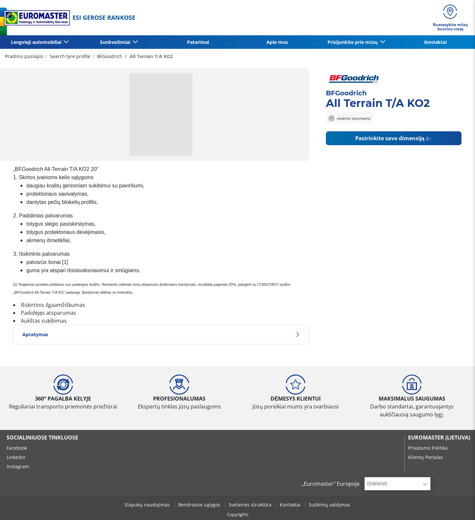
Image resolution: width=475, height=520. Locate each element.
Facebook (17, 448)
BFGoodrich (109, 56)
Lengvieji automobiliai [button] (37, 42)
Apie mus (277, 42)
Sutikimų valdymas (329, 505)
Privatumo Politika (428, 448)
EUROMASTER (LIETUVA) (439, 437)
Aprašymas (161, 334)
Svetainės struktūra (251, 505)
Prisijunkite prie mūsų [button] (353, 42)
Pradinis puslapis (24, 56)
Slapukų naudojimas (148, 505)
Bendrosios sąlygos (200, 505)
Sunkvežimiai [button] (116, 42)
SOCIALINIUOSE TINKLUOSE (42, 437)
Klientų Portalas (425, 457)
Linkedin (16, 457)
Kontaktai (435, 42)
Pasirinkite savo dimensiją (390, 138)
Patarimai (198, 42)
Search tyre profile (69, 56)
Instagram (18, 466)
